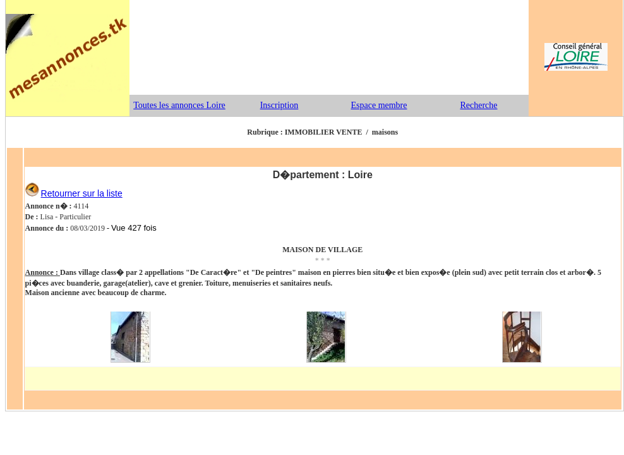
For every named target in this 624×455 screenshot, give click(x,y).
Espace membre (379, 105)
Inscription (279, 105)
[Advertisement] (329, 47)
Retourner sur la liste (82, 193)
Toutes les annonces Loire (179, 105)
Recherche (478, 105)
